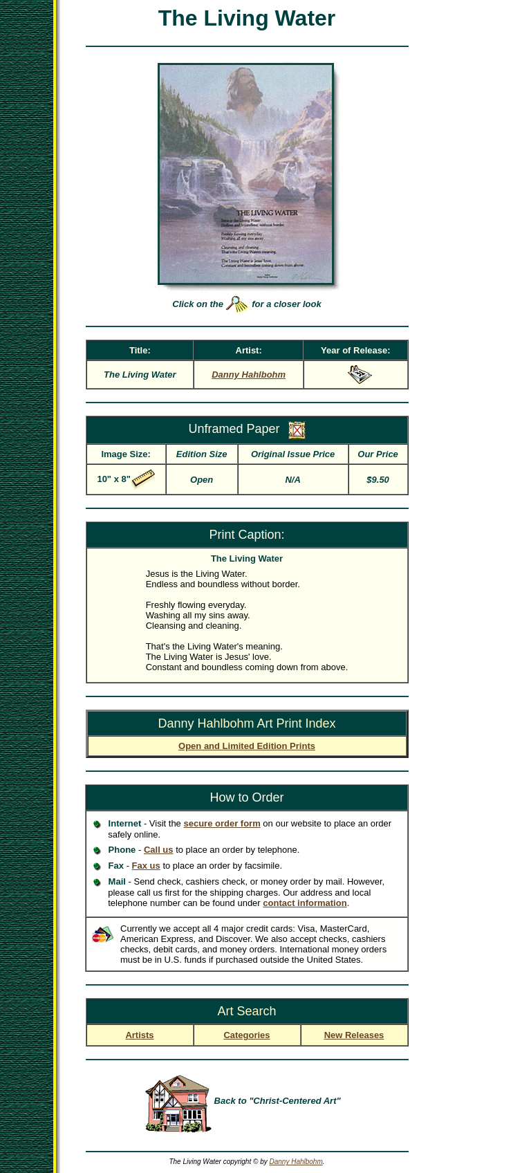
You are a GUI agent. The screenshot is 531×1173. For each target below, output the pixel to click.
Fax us (146, 865)
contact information (304, 903)
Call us (159, 849)
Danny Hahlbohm (295, 1161)
